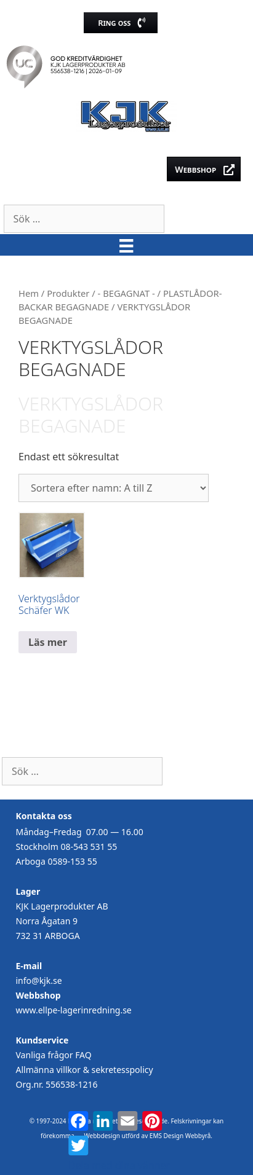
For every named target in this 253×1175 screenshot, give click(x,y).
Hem (28, 293)
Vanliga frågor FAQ (54, 1055)
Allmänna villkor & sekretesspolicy (84, 1069)
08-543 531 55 (88, 846)
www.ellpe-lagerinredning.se (74, 1010)
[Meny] (126, 245)
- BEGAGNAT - (126, 293)
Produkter (68, 293)
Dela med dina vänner (119, 1165)
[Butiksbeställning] (113, 488)
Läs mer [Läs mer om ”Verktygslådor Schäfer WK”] (47, 642)
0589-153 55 (72, 861)
